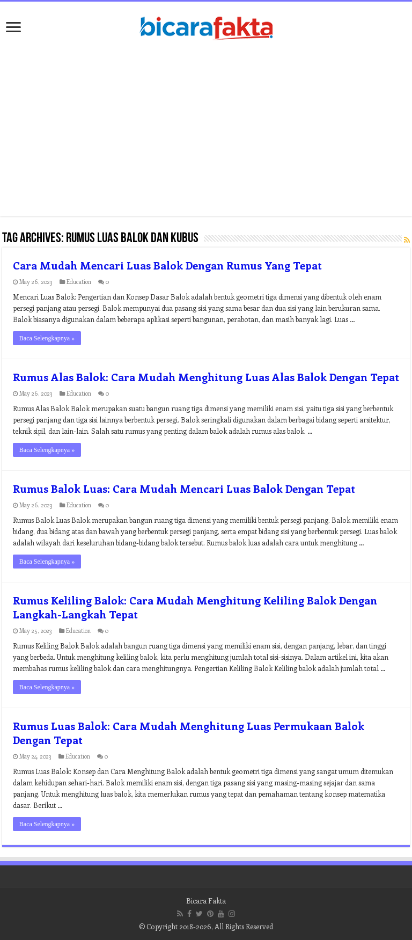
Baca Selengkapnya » (47, 338)
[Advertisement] (206, 130)
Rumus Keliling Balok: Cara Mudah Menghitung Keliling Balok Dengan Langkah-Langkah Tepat (195, 607)
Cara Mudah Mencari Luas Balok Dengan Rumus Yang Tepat (167, 265)
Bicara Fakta (206, 900)
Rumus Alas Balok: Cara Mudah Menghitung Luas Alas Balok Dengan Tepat (206, 376)
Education (79, 282)
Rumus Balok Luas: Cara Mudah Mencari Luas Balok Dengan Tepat (184, 488)
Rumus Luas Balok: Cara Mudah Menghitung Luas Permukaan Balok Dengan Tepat (188, 732)
